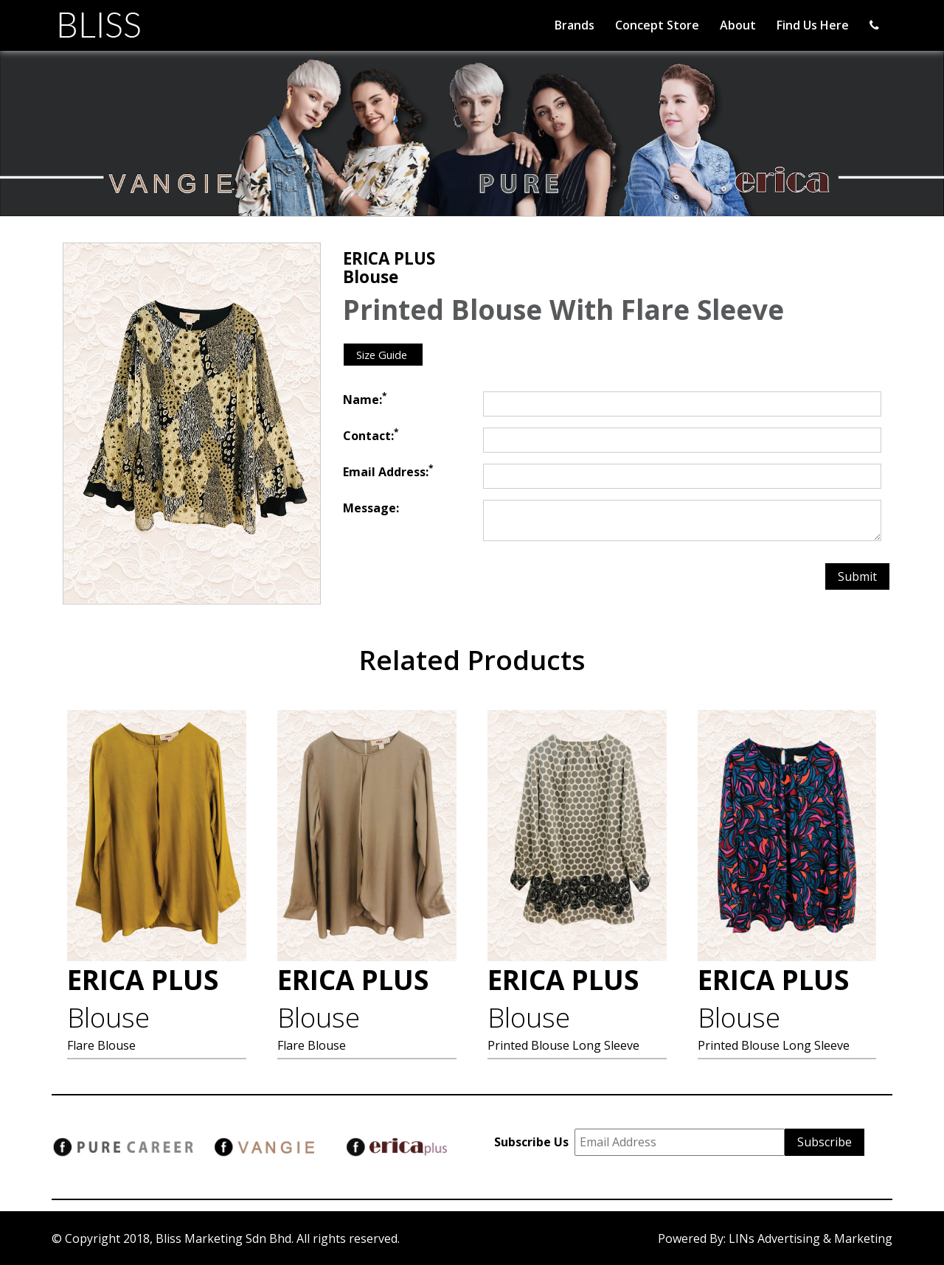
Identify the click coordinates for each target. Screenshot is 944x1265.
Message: (371, 508)
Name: (365, 399)
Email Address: (388, 472)
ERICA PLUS (142, 998)
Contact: (371, 436)
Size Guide (383, 354)
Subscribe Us (534, 1142)
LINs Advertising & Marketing (810, 1238)
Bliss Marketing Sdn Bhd (223, 1238)
